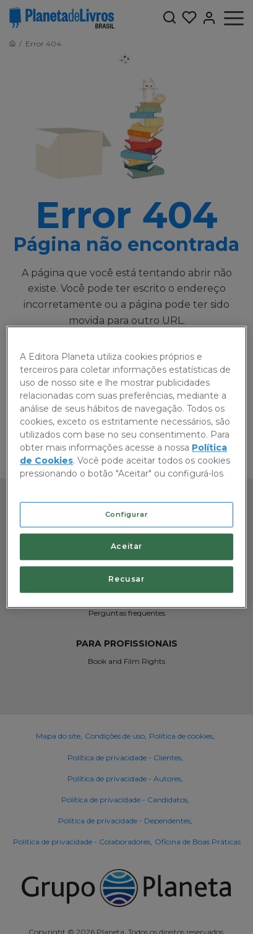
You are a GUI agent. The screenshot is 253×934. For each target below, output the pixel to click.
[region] (126, 467)
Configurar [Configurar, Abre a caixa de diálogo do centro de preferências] (126, 514)
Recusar (126, 579)
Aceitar (126, 546)
